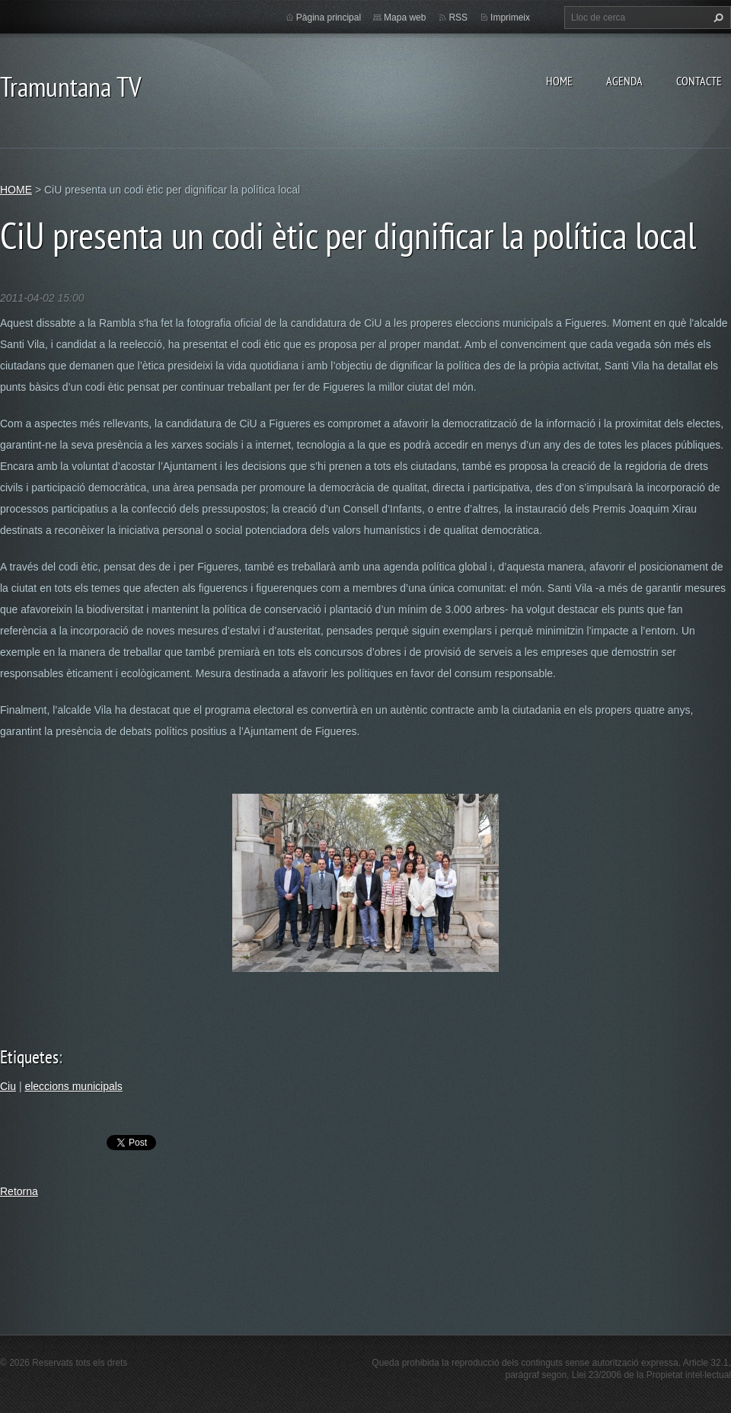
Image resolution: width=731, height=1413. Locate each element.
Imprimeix (510, 17)
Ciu (8, 1086)
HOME (559, 80)
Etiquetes (29, 1057)
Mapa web (405, 17)
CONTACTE (699, 80)
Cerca (716, 17)
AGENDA (624, 80)
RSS (458, 17)
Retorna (19, 1191)
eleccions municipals (73, 1086)
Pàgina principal (328, 17)
